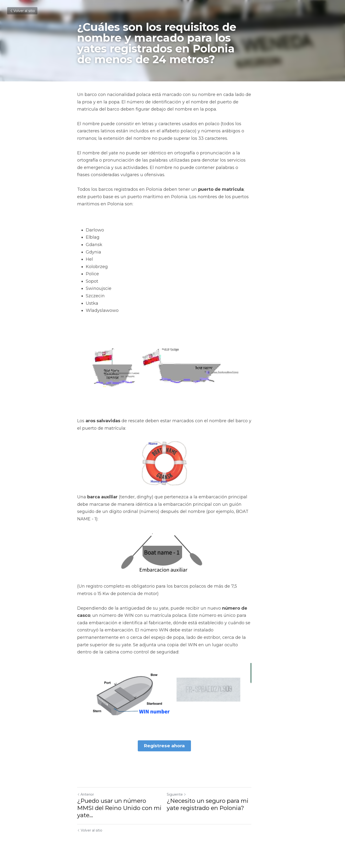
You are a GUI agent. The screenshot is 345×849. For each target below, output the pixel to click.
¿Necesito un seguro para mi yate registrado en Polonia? (216, 801)
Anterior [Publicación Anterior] (85, 791)
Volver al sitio (22, 11)
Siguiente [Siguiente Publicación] (184, 791)
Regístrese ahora (172, 743)
